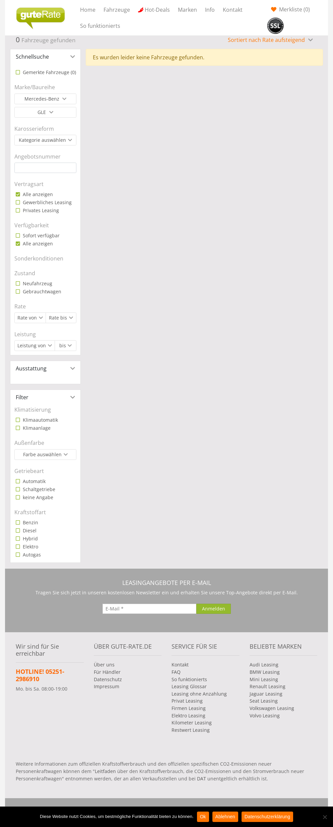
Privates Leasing (40, 210)
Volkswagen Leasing (272, 708)
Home (87, 9)
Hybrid (29, 538)
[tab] (45, 56)
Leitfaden (105, 771)
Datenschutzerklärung (267, 816)
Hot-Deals (157, 9)
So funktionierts (100, 25)
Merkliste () (294, 9)
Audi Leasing (264, 664)
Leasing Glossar (189, 686)
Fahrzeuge (117, 9)
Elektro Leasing (188, 715)
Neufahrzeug (36, 283)
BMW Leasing (265, 672)
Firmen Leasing (189, 708)
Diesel (29, 530)
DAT (201, 778)
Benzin (29, 522)
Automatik (33, 481)
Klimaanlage (36, 428)
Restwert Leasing (191, 730)
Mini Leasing (264, 679)
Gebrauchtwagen (41, 291)
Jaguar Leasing (266, 694)
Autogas (31, 554)
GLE (42, 112)
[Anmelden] (213, 609)
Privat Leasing (187, 701)
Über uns (104, 664)
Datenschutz (108, 679)
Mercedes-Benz (42, 99)
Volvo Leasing (265, 715)
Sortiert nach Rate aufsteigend (267, 40)
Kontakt (233, 9)
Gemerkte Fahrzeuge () (48, 72)
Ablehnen (225, 816)
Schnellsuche (32, 56)
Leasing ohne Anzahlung (199, 694)
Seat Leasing (264, 701)
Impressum (106, 686)
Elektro (29, 546)
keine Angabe (37, 497)
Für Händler (107, 672)
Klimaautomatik (39, 420)
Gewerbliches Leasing (46, 202)
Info (210, 9)
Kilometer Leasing (192, 722)
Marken (187, 9)
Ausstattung (31, 368)
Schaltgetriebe (38, 489)
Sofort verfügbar (40, 235)
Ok (203, 816)
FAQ (176, 672)
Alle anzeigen (37, 194)
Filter (22, 397)
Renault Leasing (267, 686)
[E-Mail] (149, 609)
